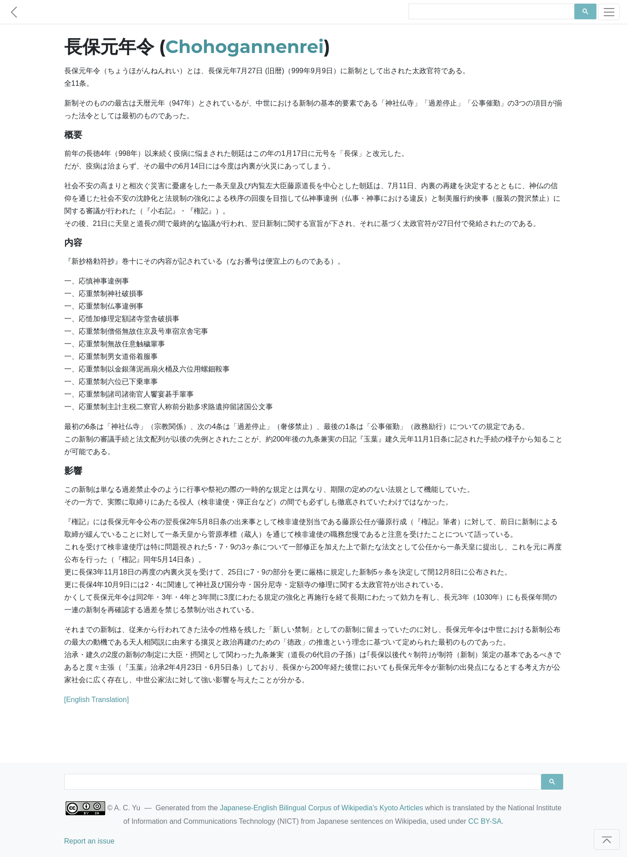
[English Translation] (96, 699)
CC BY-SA (485, 821)
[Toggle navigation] (609, 12)
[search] (491, 12)
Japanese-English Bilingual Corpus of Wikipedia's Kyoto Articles (321, 808)
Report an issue (89, 841)
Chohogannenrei (244, 46)
